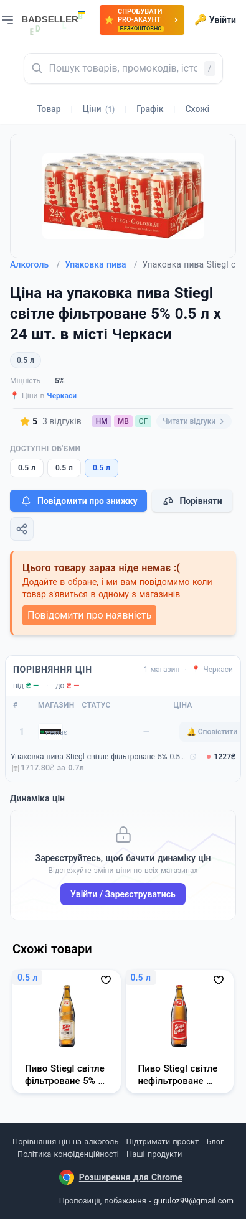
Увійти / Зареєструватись (123, 894)
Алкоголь (35, 264)
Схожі (197, 109)
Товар (49, 109)
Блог (215, 1141)
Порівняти (192, 501)
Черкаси (62, 395)
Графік (149, 109)
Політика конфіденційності (68, 1154)
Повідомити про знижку (78, 501)
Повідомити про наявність (89, 615)
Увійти (215, 19)
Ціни (99, 109)
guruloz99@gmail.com (194, 1200)
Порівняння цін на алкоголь (65, 1141)
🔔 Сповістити (212, 731)
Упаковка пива (101, 264)
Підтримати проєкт (162, 1141)
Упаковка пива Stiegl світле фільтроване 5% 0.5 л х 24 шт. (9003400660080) (99, 756)
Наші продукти (154, 1154)
